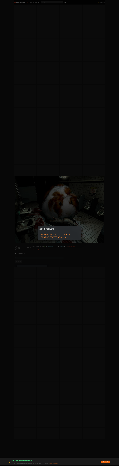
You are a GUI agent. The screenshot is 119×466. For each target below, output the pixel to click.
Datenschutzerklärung (54, 463)
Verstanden (106, 462)
